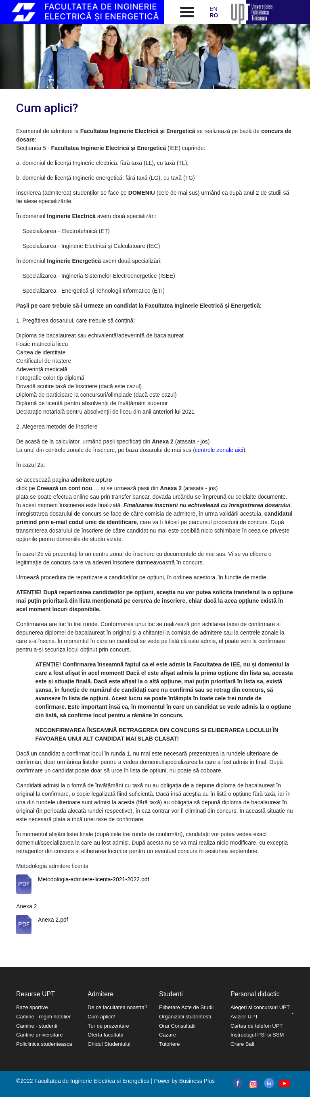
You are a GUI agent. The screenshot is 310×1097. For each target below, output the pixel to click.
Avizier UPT (244, 1017)
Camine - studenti (36, 1026)
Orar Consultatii (177, 1026)
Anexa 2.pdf (53, 919)
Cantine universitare (39, 1035)
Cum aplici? (101, 1017)
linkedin (269, 1083)
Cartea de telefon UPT (256, 1026)
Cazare (167, 1035)
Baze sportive (32, 1007)
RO (213, 15)
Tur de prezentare (108, 1026)
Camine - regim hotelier (43, 1017)
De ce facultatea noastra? (117, 1007)
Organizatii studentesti (185, 1017)
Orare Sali (242, 1044)
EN (213, 9)
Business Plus (197, 1081)
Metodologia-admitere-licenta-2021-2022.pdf (93, 879)
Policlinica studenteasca (44, 1044)
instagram (252, 1084)
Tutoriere (169, 1044)
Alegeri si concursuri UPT (260, 1007)
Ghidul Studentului (109, 1044)
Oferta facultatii (105, 1035)
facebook (237, 1083)
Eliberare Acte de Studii (186, 1007)
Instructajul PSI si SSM (257, 1035)
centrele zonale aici (219, 450)
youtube (284, 1083)
